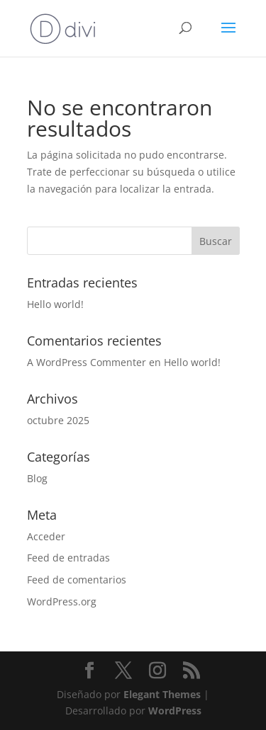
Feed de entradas (68, 557)
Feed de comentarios (76, 579)
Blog (37, 478)
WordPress (174, 710)
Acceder (46, 536)
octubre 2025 (58, 420)
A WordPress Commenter (86, 362)
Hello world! (55, 304)
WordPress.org (61, 601)
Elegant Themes (162, 694)
